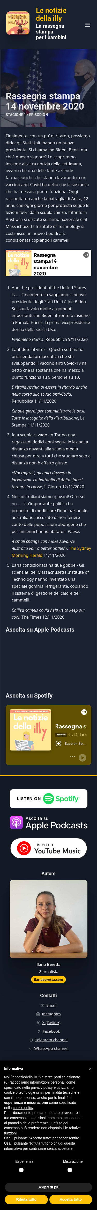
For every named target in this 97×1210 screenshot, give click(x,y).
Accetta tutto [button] (70, 1199)
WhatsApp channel (51, 1048)
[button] (90, 1069)
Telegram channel (51, 1039)
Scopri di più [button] (48, 1187)
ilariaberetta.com (48, 979)
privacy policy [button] (42, 1087)
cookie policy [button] (23, 1108)
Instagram (51, 1013)
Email (51, 1005)
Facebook (51, 1031)
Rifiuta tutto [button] (26, 1199)
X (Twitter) (51, 1022)
